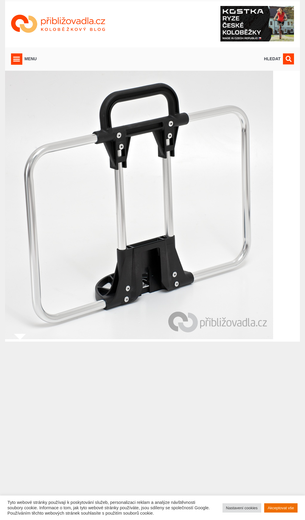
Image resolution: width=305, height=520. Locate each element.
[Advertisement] (152, 427)
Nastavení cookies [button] (242, 508)
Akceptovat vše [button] (281, 508)
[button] (16, 59)
